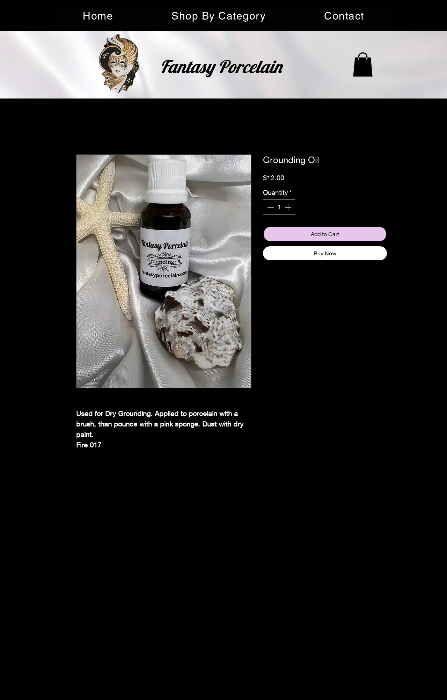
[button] (219, 15)
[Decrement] (270, 207)
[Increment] (288, 207)
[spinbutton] (279, 207)
